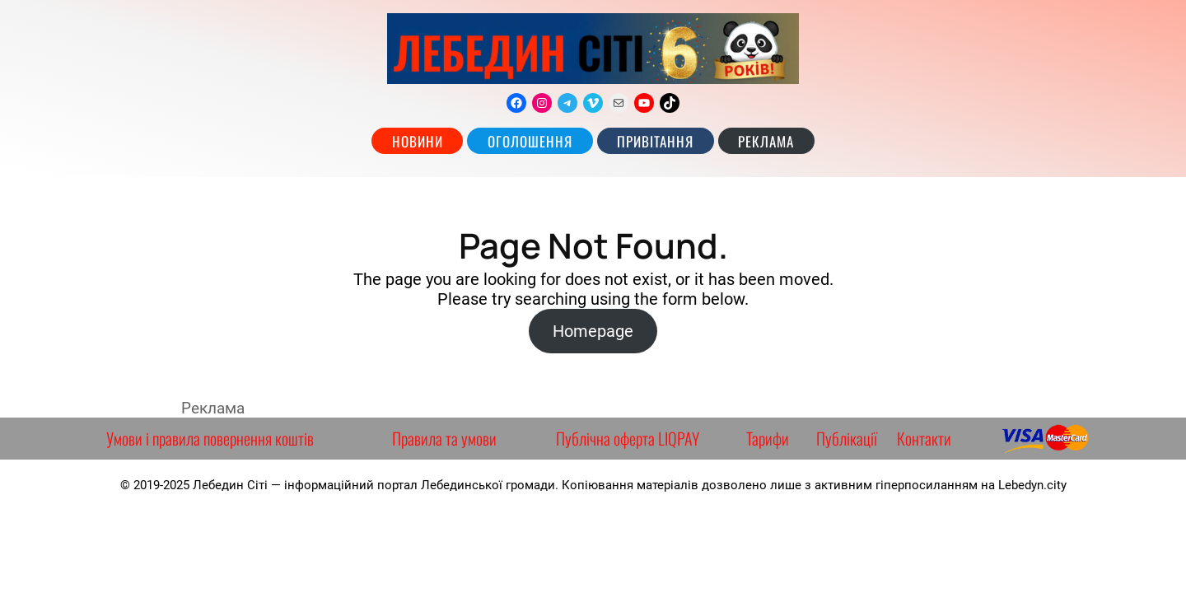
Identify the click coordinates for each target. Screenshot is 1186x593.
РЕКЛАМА (766, 141)
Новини (417, 141)
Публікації (846, 438)
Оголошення (530, 141)
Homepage (593, 331)
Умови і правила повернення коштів (210, 438)
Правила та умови (444, 438)
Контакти (924, 438)
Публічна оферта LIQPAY (627, 438)
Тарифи (767, 438)
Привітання (655, 141)
